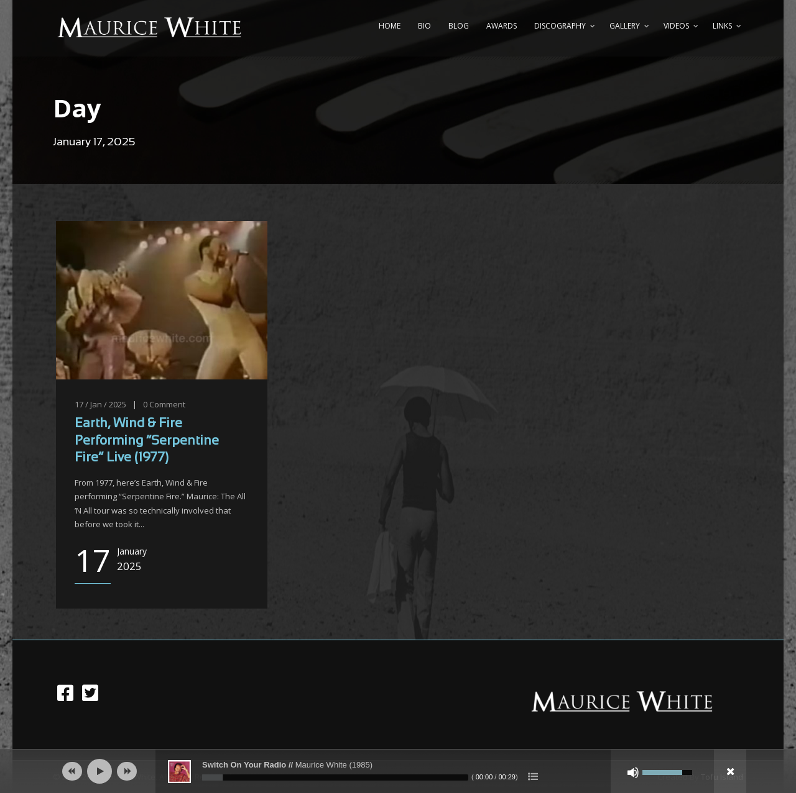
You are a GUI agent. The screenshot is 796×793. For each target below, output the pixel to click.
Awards (501, 25)
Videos (676, 25)
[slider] (335, 777)
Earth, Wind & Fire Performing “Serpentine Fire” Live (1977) (147, 441)
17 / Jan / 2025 (100, 404)
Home (389, 25)
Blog (458, 25)
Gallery (624, 25)
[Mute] (633, 772)
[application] (398, 771)
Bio (424, 25)
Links (722, 25)
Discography (560, 25)
